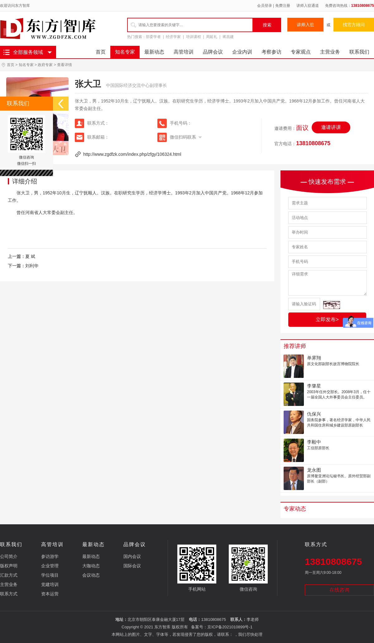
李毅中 (314, 442)
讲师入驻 (305, 24)
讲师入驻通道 (307, 5)
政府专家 (45, 65)
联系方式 (8, 593)
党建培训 (50, 584)
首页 (101, 52)
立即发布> (327, 319)
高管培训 (184, 52)
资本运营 (50, 593)
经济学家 (173, 37)
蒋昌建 (228, 37)
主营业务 (330, 52)
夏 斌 (30, 256)
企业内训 (242, 52)
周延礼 (211, 37)
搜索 (267, 24)
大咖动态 (91, 565)
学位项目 (50, 575)
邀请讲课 (331, 127)
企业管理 (50, 565)
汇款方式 (8, 575)
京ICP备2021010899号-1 (229, 627)
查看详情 (64, 65)
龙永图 (314, 470)
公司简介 (8, 556)
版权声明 (8, 565)
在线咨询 (339, 590)
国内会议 (132, 556)
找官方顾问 (354, 24)
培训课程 (193, 37)
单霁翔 (314, 357)
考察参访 (271, 52)
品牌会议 (213, 52)
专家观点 (301, 52)
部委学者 (153, 37)
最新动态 (154, 52)
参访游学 (50, 556)
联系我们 (359, 52)
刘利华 (31, 265)
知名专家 (125, 52)
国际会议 (132, 565)
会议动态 (91, 575)
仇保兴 (314, 414)
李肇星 (314, 385)
